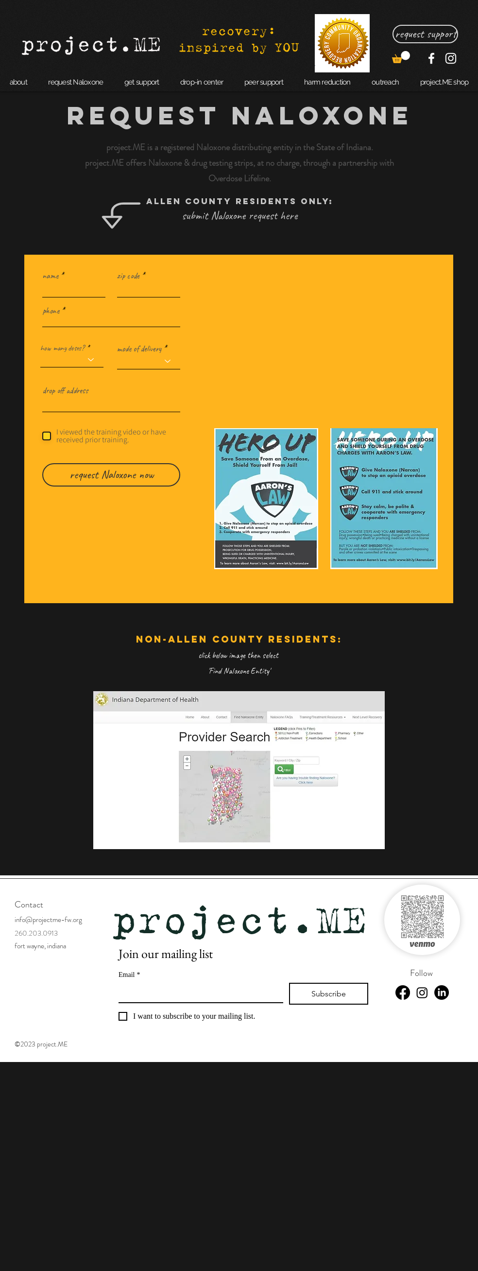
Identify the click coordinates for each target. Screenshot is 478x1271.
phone (50, 310)
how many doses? (62, 348)
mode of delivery (139, 348)
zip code (128, 275)
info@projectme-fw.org (48, 919)
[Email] (198, 992)
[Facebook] (431, 58)
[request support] (425, 34)
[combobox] (111, 403)
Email (129, 975)
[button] (401, 57)
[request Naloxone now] (111, 475)
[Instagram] (451, 58)
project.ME (239, 919)
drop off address (65, 390)
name (50, 275)
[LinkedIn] (441, 992)
